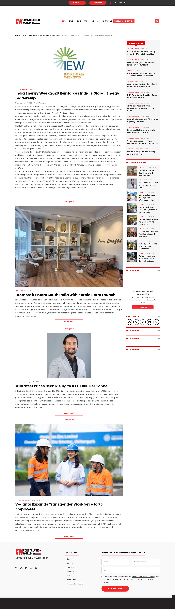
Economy (142, 192)
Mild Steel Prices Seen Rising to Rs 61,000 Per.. (148, 185)
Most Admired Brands (123, 21)
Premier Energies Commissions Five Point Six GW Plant (141, 63)
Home (64, 21)
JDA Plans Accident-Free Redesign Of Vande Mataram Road (140, 108)
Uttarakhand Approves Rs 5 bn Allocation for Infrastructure (141, 74)
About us (70, 563)
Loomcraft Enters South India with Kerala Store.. (146, 173)
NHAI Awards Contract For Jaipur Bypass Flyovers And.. (142, 96)
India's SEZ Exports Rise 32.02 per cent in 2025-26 (142, 153)
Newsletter (71, 580)
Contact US (106, 21)
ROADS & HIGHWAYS (134, 92)
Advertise (77, 3)
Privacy (69, 575)
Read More (69, 322)
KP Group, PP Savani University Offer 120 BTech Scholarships (141, 52)
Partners (70, 567)
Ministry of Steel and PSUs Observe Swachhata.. (148, 246)
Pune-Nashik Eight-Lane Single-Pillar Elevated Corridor (141, 131)
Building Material (21, 382)
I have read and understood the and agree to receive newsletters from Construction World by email (131, 579)
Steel (141, 180)
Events (87, 21)
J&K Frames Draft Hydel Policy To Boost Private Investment (142, 85)
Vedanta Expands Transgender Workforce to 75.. (147, 197)
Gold (79, 21)
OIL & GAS (142, 229)
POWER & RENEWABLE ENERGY (50, 35)
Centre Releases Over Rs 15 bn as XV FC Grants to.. (148, 222)
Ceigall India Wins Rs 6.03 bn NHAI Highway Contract (142, 120)
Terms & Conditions (75, 584)
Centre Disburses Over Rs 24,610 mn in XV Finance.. (148, 209)
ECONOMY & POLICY (133, 49)
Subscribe (98, 3)
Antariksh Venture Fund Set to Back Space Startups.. (147, 258)
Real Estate (19, 291)
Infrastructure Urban (23, 500)
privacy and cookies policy (143, 576)
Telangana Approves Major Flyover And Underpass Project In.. (142, 142)
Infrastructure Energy (30, 35)
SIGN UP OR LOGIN (118, 3)
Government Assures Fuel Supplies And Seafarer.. (148, 234)
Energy (130, 70)
